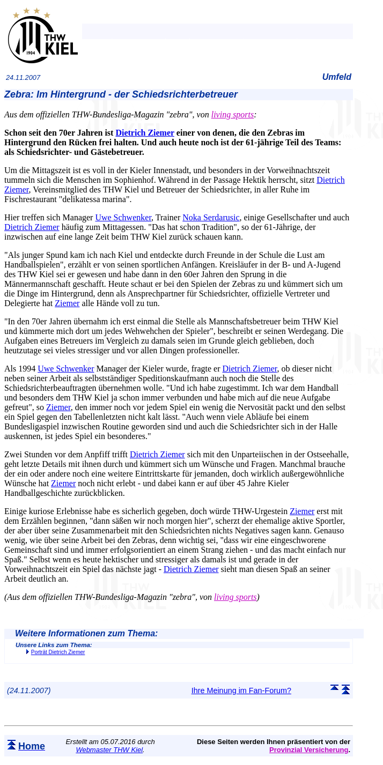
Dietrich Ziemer (144, 132)
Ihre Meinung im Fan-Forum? (241, 690)
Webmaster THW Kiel (109, 750)
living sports (232, 114)
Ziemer (67, 303)
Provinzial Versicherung (308, 750)
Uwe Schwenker (123, 217)
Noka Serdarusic (210, 217)
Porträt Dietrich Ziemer (58, 652)
